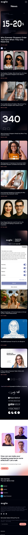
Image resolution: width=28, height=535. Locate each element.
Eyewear (5, 486)
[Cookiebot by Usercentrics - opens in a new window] (22, 247)
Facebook (1, 514)
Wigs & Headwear (7, 496)
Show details (22, 279)
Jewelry (5, 489)
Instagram (4, 514)
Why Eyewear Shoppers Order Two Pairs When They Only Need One (14, 40)
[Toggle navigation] (26, 2)
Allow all (14, 283)
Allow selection (14, 286)
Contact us (4, 468)
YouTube (6, 514)
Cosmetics (5, 492)
